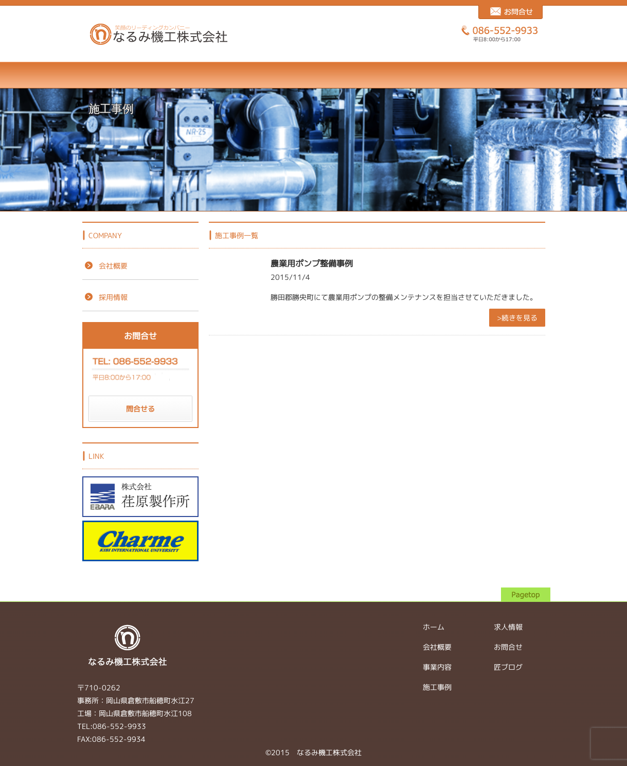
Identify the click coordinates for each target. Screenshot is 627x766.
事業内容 (245, 75)
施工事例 (313, 75)
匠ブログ (515, 75)
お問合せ (447, 75)
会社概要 (178, 75)
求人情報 (380, 75)
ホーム (111, 75)
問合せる (140, 409)
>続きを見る (517, 318)
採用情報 (105, 297)
